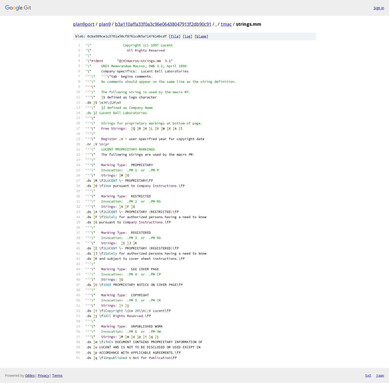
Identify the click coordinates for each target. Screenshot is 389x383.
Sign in (379, 7)
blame (201, 36)
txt (368, 375)
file (175, 36)
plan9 (105, 24)
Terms (57, 375)
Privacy (43, 375)
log (188, 36)
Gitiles (30, 375)
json (380, 375)
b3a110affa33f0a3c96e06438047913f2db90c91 (163, 24)
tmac (226, 24)
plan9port (84, 24)
